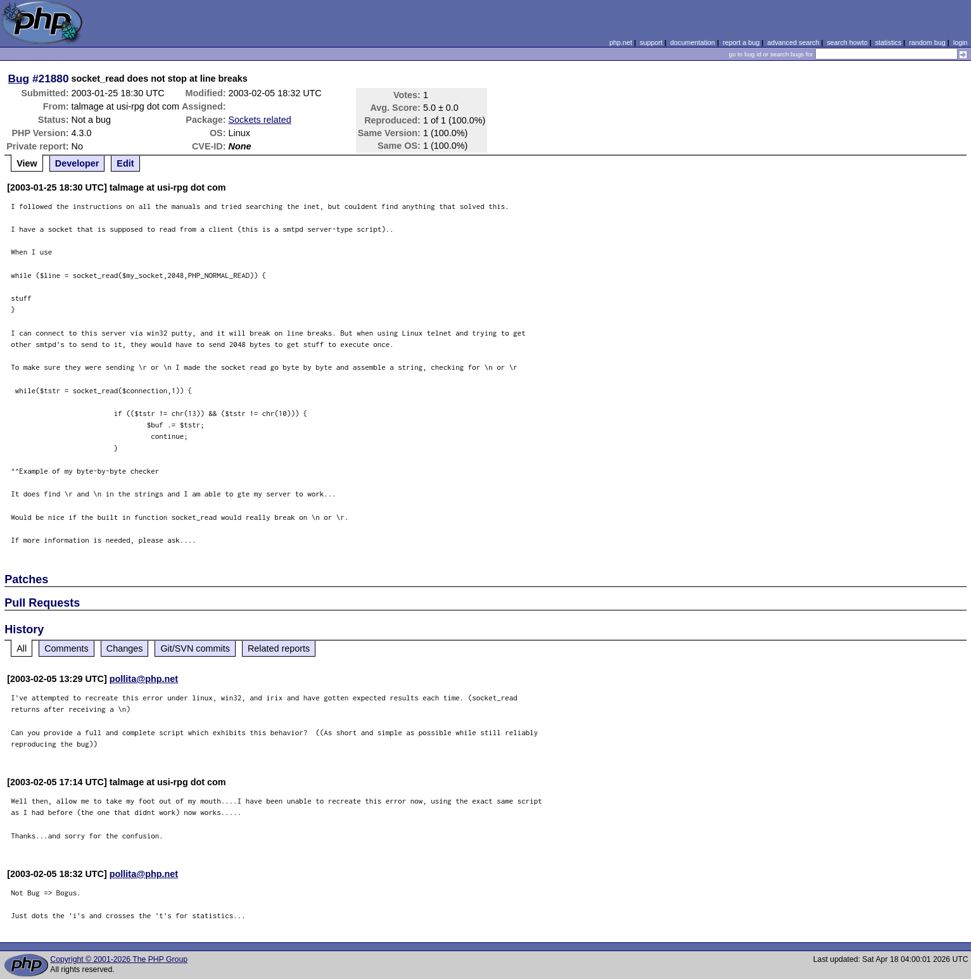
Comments (66, 648)
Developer (77, 163)
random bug (927, 42)
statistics (888, 42)
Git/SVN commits (195, 648)
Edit (125, 163)
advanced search (793, 42)
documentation (692, 42)
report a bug (741, 42)
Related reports (279, 648)
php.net (620, 42)
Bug (19, 78)
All (21, 648)
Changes (124, 648)
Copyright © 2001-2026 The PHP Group (118, 959)
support (651, 42)
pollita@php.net (144, 679)
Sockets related (260, 120)
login (960, 42)
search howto (847, 42)
